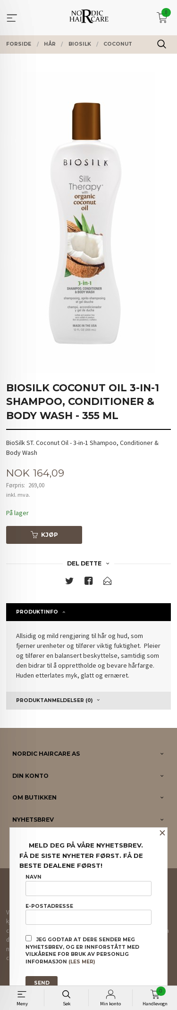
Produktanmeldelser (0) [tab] (54, 700)
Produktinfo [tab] (37, 612)
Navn (88, 885)
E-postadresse (88, 914)
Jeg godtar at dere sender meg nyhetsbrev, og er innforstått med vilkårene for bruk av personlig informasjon (82, 950)
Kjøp (44, 534)
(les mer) (81, 962)
